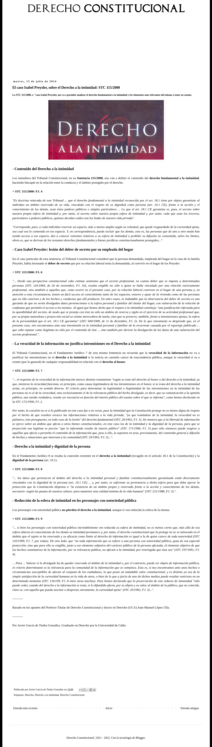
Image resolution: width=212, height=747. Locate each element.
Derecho (29, 694)
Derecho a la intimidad (47, 694)
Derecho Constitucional (72, 694)
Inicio (109, 708)
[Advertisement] (106, 48)
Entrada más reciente (25, 708)
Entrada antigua (190, 708)
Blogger (140, 737)
